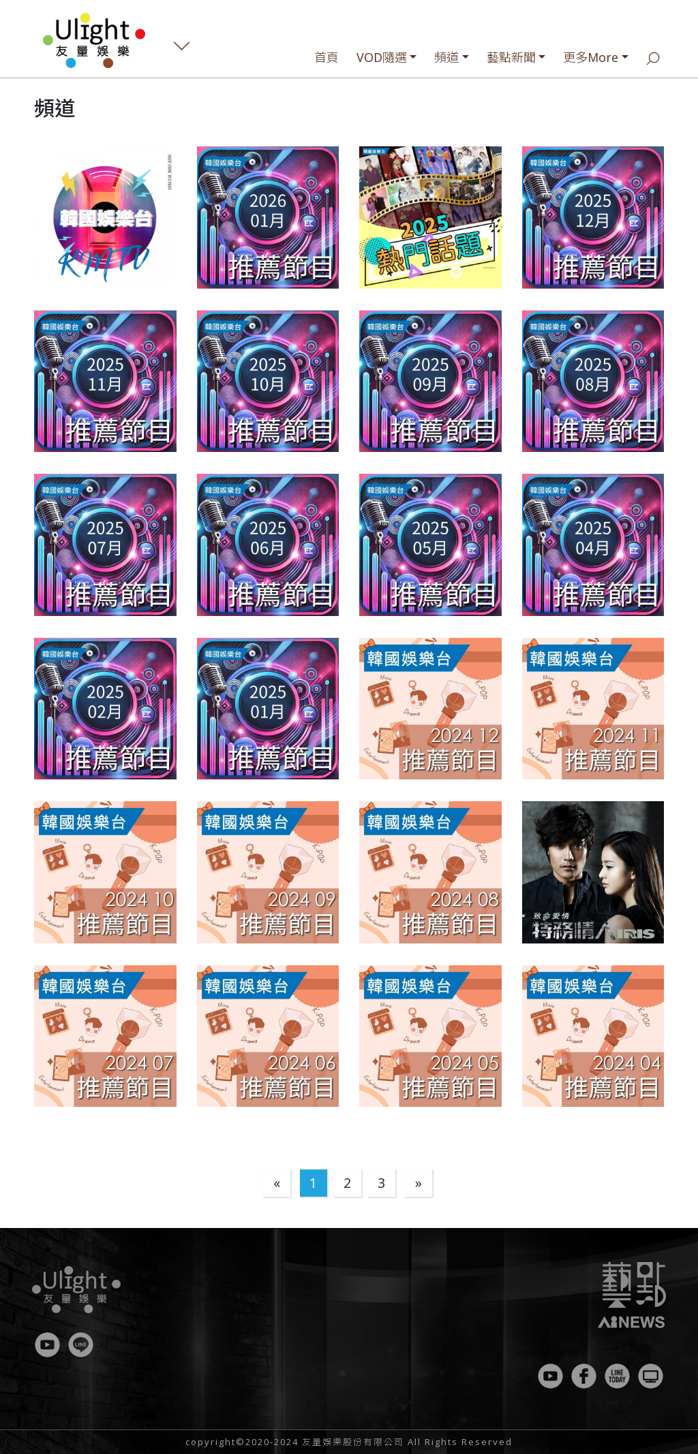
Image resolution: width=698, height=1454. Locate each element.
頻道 (446, 57)
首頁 (326, 57)
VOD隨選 (381, 57)
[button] (105, 217)
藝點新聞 (511, 57)
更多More (590, 57)
